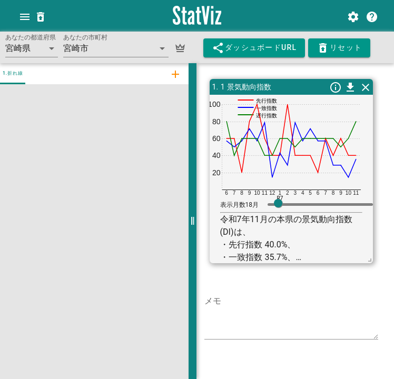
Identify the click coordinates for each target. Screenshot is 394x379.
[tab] (174, 73)
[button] (31, 48)
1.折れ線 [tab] (13, 73)
